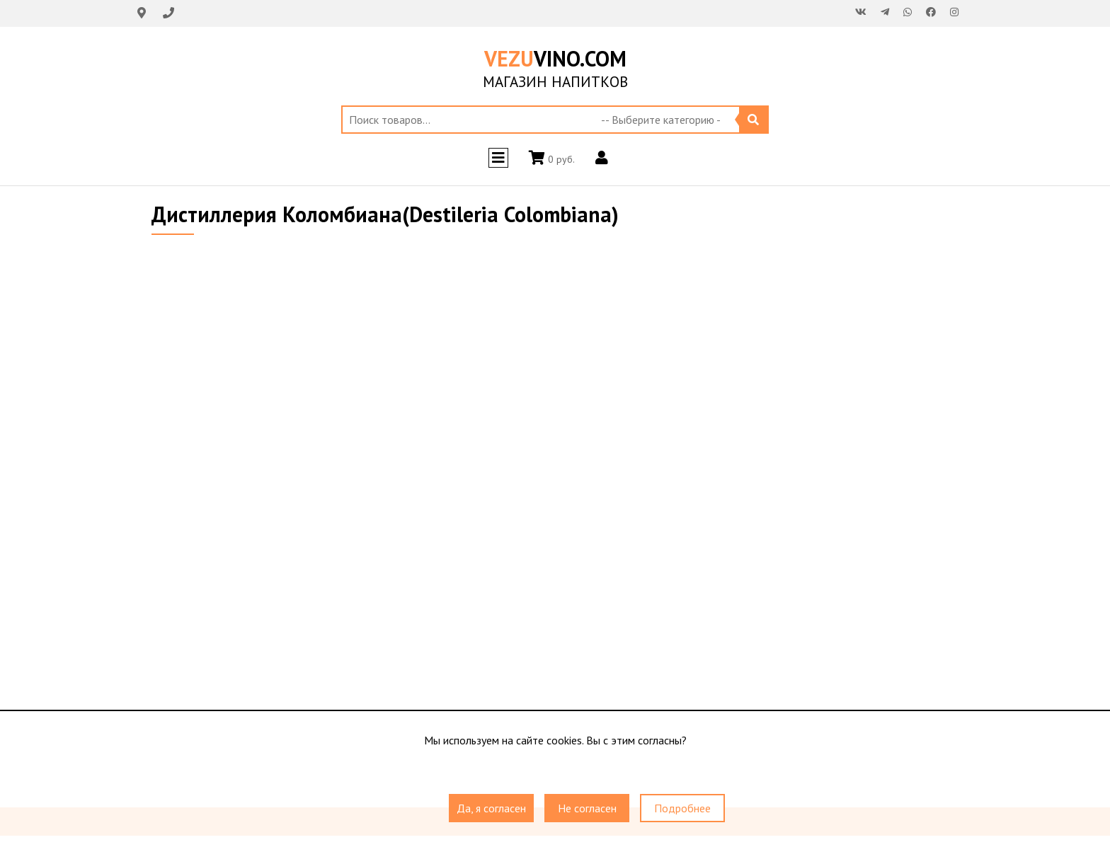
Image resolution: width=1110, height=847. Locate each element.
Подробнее (682, 808)
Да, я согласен (491, 808)
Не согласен (587, 808)
